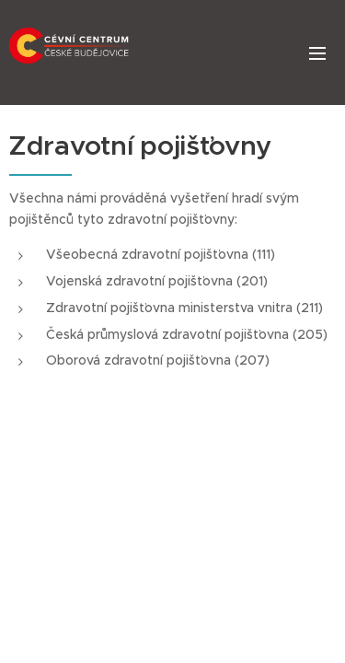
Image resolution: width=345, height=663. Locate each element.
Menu (317, 53)
